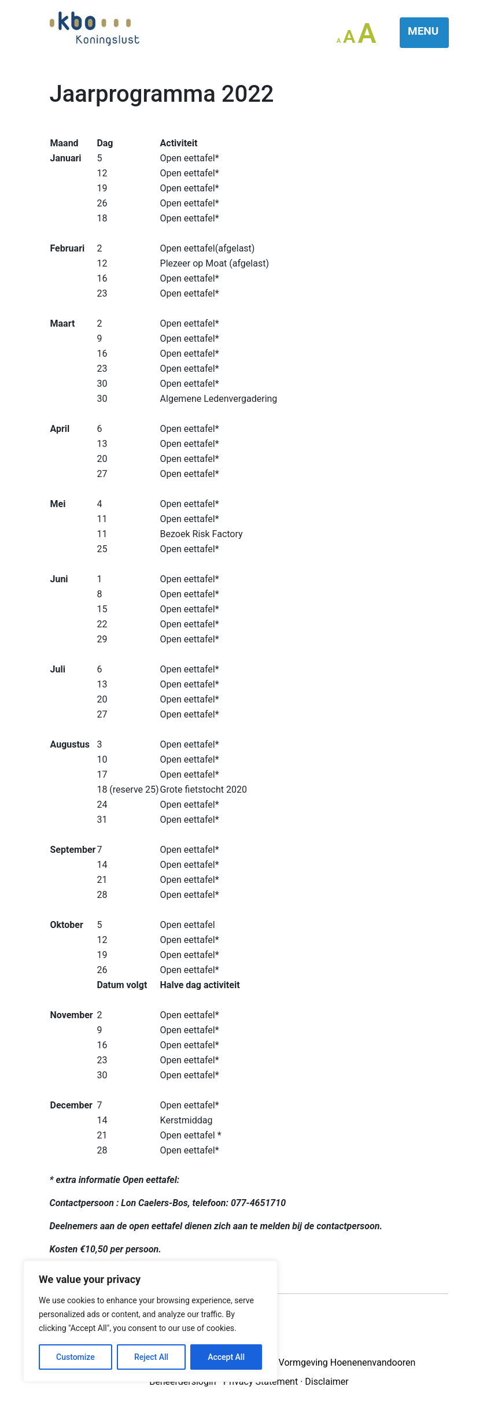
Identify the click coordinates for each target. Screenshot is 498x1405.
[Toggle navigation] (424, 32)
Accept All (226, 1357)
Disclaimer (326, 1381)
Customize (75, 1357)
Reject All (151, 1357)
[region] (150, 1321)
